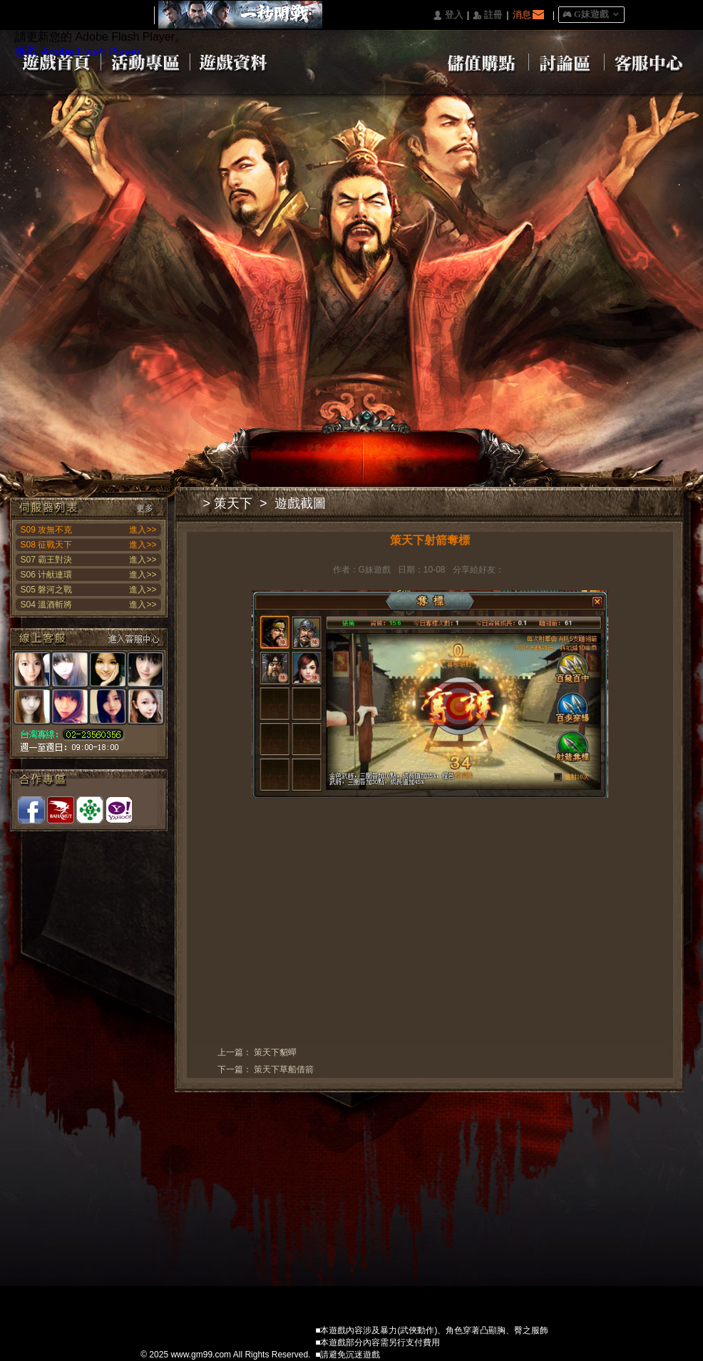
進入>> (142, 530)
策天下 (233, 503)
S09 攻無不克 (47, 530)
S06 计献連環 (47, 575)
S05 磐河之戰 (47, 590)
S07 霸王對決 (47, 560)
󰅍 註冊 (488, 15)
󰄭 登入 (448, 15)
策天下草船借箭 (284, 1069)
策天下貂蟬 (275, 1052)
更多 (144, 508)
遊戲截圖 (300, 503)
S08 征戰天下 (47, 545)
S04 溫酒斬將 (47, 605)
